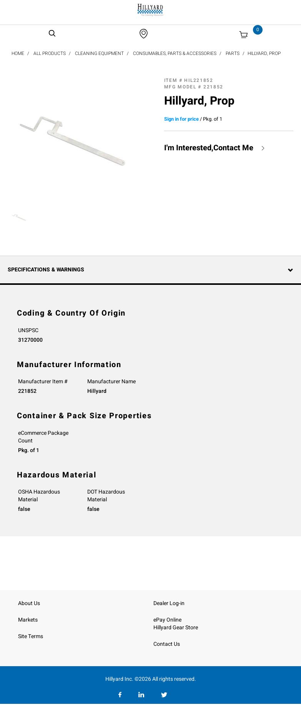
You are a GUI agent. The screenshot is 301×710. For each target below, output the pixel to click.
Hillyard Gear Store (175, 628)
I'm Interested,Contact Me (208, 148)
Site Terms (30, 636)
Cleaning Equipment (99, 53)
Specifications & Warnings (46, 270)
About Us (29, 603)
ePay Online (167, 620)
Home (18, 53)
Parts (232, 53)
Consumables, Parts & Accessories (174, 53)
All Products (49, 53)
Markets (28, 620)
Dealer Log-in (169, 603)
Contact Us (166, 644)
